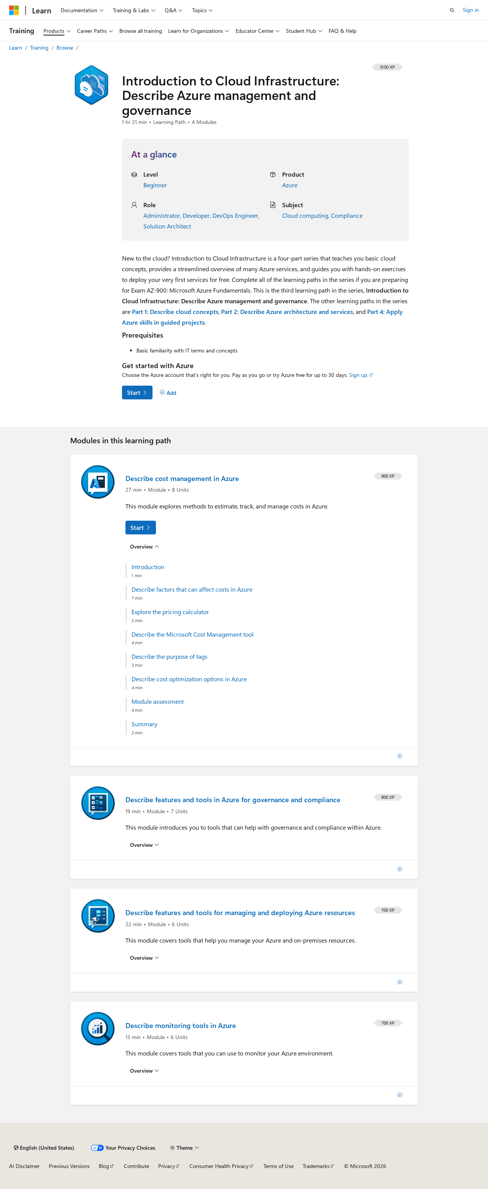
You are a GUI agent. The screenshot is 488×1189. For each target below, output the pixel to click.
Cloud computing (305, 215)
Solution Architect (167, 226)
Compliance (347, 215)
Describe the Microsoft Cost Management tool (193, 634)
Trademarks (316, 1166)
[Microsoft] (14, 10)
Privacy (166, 1166)
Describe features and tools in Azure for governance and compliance (232, 799)
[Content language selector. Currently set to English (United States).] (44, 1148)
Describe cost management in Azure (182, 478)
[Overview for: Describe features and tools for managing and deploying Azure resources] (144, 958)
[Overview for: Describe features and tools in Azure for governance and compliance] (144, 845)
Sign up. (358, 374)
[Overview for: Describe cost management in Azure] (144, 547)
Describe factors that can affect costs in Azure (192, 589)
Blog (104, 1166)
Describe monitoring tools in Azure (180, 1025)
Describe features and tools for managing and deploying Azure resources (240, 912)
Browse (65, 47)
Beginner (155, 185)
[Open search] (452, 10)
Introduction (148, 567)
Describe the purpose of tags (169, 656)
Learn (16, 47)
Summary (144, 724)
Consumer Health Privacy (219, 1166)
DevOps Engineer (235, 215)
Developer (196, 215)
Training (40, 47)
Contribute (136, 1166)
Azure (289, 185)
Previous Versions (69, 1166)
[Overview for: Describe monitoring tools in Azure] (144, 1071)
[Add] (168, 392)
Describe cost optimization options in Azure (189, 679)
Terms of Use (278, 1166)
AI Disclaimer (24, 1166)
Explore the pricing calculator (170, 612)
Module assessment (158, 701)
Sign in (471, 9)
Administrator (161, 215)
